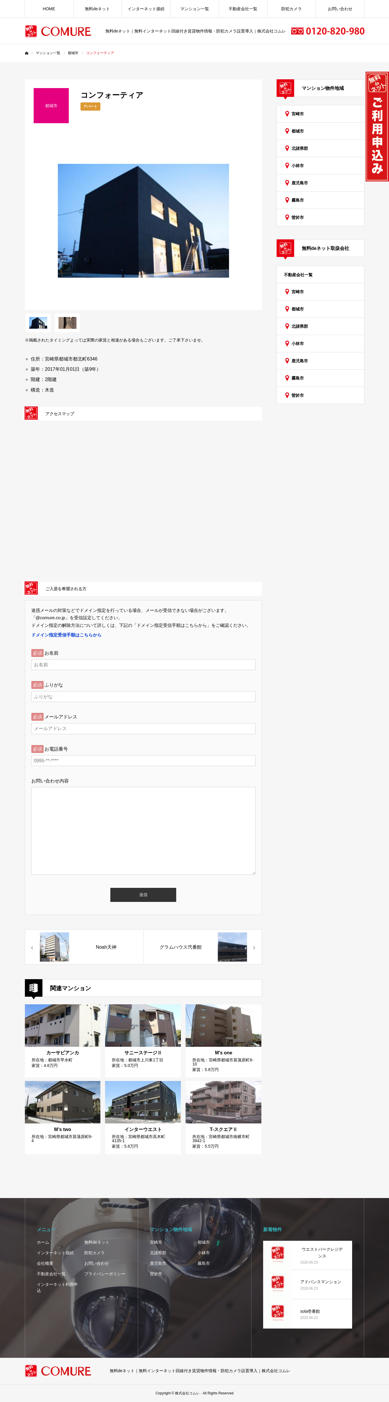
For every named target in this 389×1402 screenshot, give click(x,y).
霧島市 (298, 200)
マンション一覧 (194, 8)
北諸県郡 (300, 148)
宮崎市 (298, 113)
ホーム (43, 1242)
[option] (143, 221)
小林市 (298, 165)
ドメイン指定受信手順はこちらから (66, 634)
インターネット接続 (146, 8)
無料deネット (97, 8)
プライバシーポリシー (104, 1273)
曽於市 (298, 217)
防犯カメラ (291, 8)
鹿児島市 (300, 183)
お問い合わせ (340, 8)
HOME (49, 8)
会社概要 (45, 1263)
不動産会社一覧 (243, 8)
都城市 (298, 131)
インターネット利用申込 (57, 1287)
